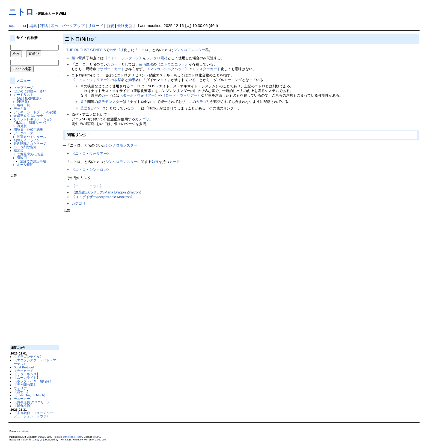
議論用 (22, 157)
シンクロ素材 (157, 58)
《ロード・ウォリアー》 (181, 95)
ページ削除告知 (25, 147)
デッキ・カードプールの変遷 (35, 112)
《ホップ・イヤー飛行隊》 (33, 381)
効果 (131, 80)
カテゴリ (116, 50)
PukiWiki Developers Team (67, 437)
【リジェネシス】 (27, 374)
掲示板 (18, 150)
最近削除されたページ (30, 143)
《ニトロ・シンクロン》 (123, 58)
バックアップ (73, 25)
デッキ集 (20, 108)
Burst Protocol (24, 367)
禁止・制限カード (32, 122)
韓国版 (35, 98)
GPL (97, 437)
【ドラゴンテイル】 (28, 356)
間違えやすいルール (31, 136)
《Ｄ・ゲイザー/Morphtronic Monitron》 (103, 197)
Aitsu (25, 431)
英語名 (85, 108)
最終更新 (124, 25)
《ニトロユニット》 (173, 64)
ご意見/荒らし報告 (30, 154)
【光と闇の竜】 (25, 384)
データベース (23, 133)
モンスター (114, 102)
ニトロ (21, 11)
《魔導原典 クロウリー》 (32, 402)
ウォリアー (22, 388)
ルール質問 (25, 164)
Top (11, 26)
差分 (54, 25)
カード (116, 64)
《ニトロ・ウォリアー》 (91, 80)
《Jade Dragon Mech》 (30, 395)
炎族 (101, 102)
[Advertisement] (32, 259)
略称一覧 (23, 105)
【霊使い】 (22, 392)
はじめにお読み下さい (30, 91)
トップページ (23, 87)
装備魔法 (146, 64)
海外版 (22, 126)
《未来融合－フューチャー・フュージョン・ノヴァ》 (35, 414)
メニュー (23, 81)
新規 (110, 25)
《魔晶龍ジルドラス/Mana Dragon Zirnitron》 (107, 192)
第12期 (77, 58)
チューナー (22, 398)
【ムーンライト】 (27, 377)
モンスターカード (206, 69)
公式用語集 (35, 129)
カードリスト (23, 94)
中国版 (23, 101)
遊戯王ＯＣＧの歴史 (28, 115)
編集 (33, 25)
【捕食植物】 (23, 405)
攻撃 (117, 80)
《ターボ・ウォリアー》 (138, 95)
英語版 (23, 98)
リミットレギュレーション (33, 119)
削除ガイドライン (27, 140)
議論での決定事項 (33, 161)
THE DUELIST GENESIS (86, 50)
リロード (95, 25)
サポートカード (112, 69)
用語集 (18, 129)
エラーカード (23, 371)
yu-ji (42, 439)
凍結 (44, 25)
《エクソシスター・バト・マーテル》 (35, 361)
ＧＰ (83, 102)
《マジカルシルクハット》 (167, 69)
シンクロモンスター (189, 50)
